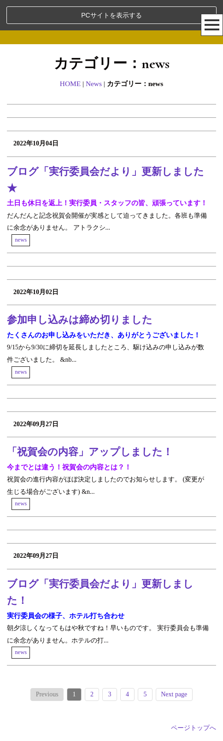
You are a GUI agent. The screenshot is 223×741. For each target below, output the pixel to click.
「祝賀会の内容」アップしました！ (90, 451)
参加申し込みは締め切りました (80, 319)
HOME (70, 83)
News (94, 83)
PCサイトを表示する (111, 15)
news (21, 240)
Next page (174, 694)
